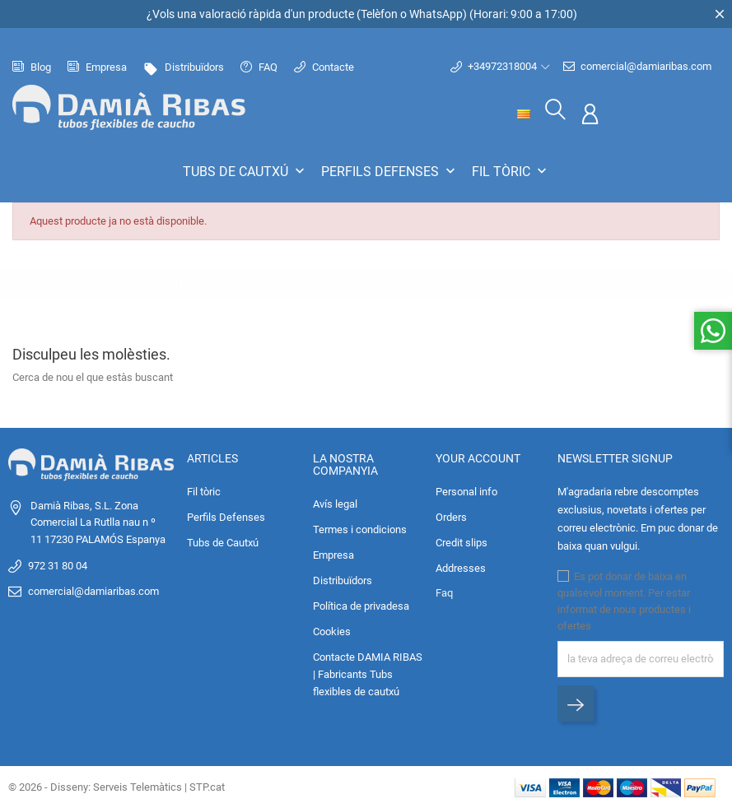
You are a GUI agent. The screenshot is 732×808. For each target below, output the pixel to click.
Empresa (97, 67)
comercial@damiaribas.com (637, 66)
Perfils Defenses (390, 171)
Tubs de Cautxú (245, 171)
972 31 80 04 (57, 566)
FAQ (258, 67)
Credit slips (461, 542)
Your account (478, 457)
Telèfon (379, 14)
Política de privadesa (361, 606)
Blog (31, 67)
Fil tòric (511, 171)
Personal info (466, 491)
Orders (451, 517)
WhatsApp (436, 14)
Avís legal (335, 504)
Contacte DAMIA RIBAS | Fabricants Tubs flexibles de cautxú (367, 674)
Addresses (461, 568)
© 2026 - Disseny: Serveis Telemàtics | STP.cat (116, 787)
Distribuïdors (183, 67)
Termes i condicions (360, 529)
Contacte (324, 67)
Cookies (332, 631)
